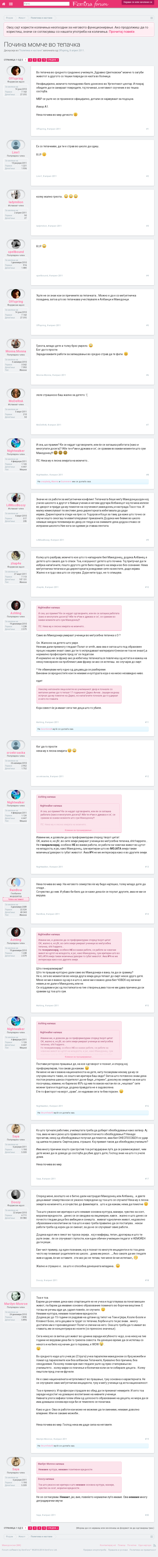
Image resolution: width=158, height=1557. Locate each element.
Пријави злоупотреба (94, 1552)
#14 (147, 914)
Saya (15, 1148)
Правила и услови (118, 1552)
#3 (147, 226)
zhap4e (16, 572)
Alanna (54, 481)
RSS (154, 1548)
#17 (147, 1181)
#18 (147, 1283)
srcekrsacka (16, 762)
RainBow (16, 899)
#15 (147, 1008)
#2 (147, 176)
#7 (147, 425)
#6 (147, 375)
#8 (147, 475)
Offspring (63, 50)
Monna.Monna (16, 360)
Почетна (131, 1548)
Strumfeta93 (47, 1115)
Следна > (53, 60)
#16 (147, 1108)
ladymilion (16, 211)
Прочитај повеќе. (122, 31)
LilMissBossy (15, 514)
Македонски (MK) (11, 1548)
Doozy (15, 1214)
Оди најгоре (144, 1548)
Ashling (15, 622)
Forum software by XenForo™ (29, 1552)
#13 (147, 867)
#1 (147, 129)
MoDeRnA (16, 410)
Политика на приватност (143, 1552)
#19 (147, 1441)
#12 (147, 776)
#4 (147, 275)
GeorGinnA (46, 729)
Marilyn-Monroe (16, 1315)
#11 (147, 722)
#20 (147, 1518)
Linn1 (16, 161)
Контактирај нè (108, 1548)
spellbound (16, 261)
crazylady (45, 481)
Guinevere (66, 481)
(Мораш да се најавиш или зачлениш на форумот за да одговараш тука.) (115, 1531)
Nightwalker (16, 460)
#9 (147, 540)
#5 (147, 325)
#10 (147, 587)
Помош (121, 1548)
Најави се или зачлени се (138, 2)
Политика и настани (31, 50)
